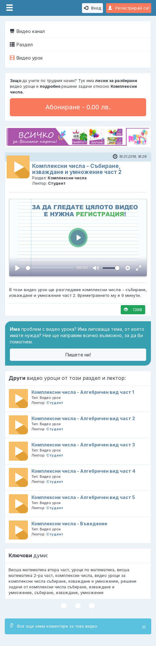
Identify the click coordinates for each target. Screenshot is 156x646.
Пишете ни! (78, 355)
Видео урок (26, 58)
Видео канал (27, 31)
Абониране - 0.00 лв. (78, 107)
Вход (92, 7)
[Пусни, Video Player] (17, 268)
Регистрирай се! (128, 7)
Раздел (21, 45)
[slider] (49, 268)
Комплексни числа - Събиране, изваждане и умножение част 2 (77, 169)
